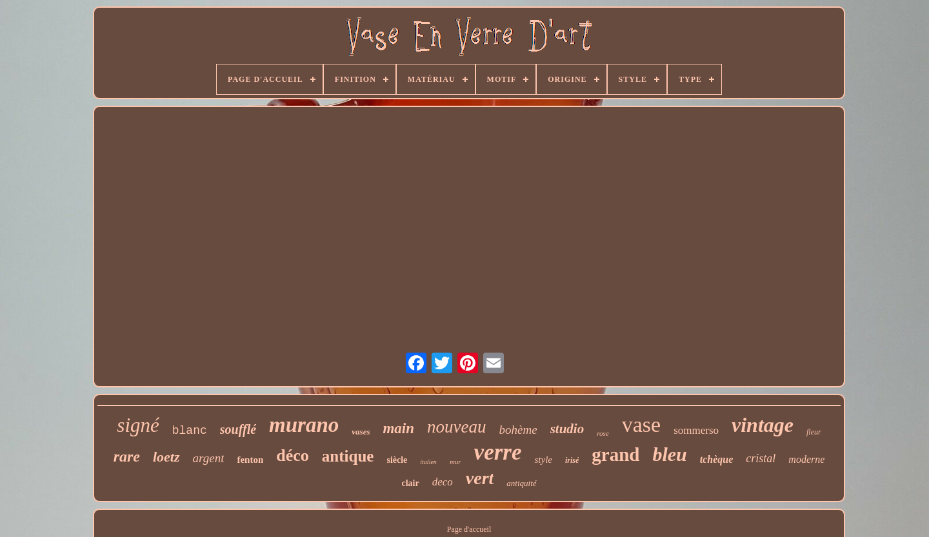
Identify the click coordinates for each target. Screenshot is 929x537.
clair (410, 483)
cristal (760, 458)
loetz (166, 457)
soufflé (238, 429)
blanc (189, 430)
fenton (250, 459)
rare (127, 456)
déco (292, 455)
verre (498, 452)
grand (615, 454)
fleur (813, 431)
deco (442, 482)
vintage (763, 424)
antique (348, 456)
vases (361, 431)
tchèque (717, 459)
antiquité (521, 483)
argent (209, 458)
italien (428, 461)
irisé (572, 460)
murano (304, 424)
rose (603, 433)
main (398, 428)
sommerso (696, 430)
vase (641, 424)
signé (138, 425)
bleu (669, 454)
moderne (806, 459)
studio (567, 428)
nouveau (456, 426)
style (543, 459)
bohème (518, 429)
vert (480, 478)
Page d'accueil (469, 529)
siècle (396, 460)
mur (455, 461)
